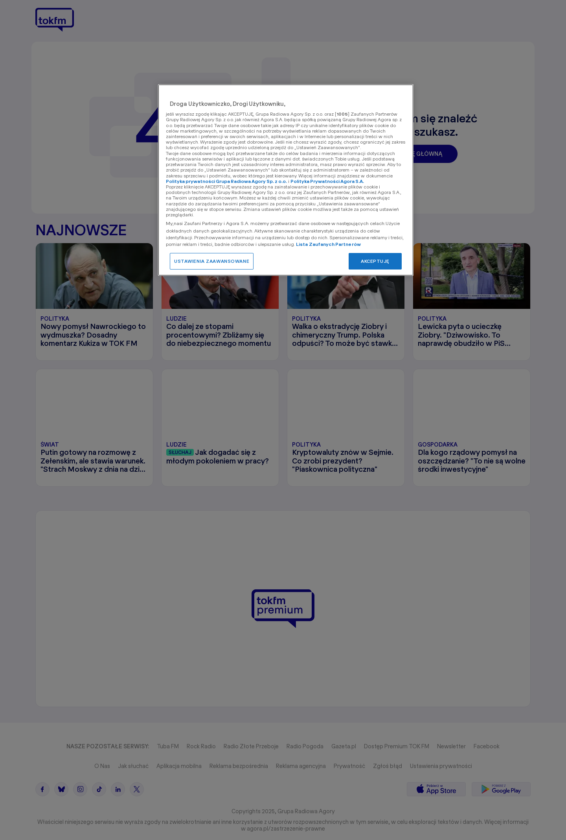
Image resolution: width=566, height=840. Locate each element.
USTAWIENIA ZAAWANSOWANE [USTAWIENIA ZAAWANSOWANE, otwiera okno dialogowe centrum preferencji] (211, 261)
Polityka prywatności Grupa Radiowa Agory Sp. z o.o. (226, 181)
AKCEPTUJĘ (375, 261)
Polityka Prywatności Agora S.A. (327, 181)
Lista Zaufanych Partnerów (328, 244)
